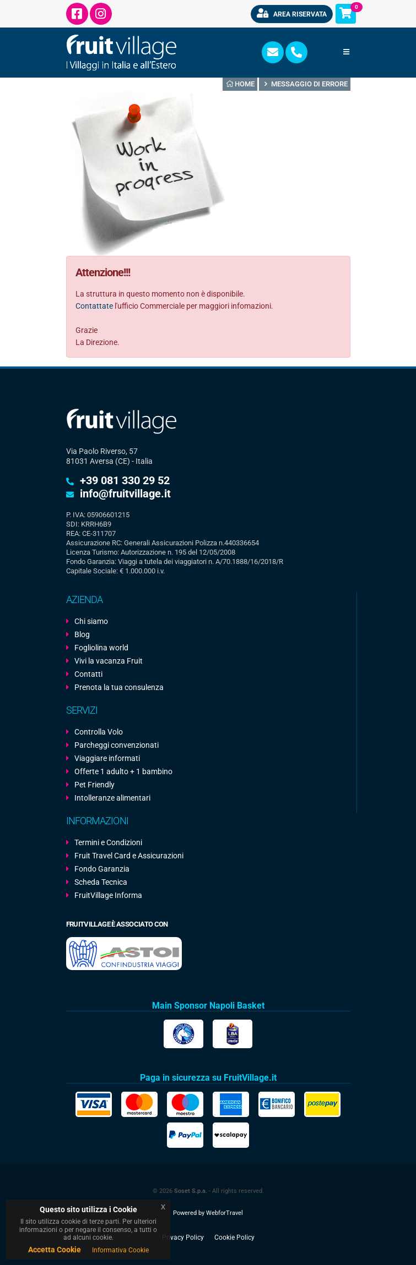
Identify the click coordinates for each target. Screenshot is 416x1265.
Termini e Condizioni (108, 842)
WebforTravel (224, 1213)
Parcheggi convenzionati (116, 745)
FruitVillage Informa (108, 895)
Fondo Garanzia (101, 868)
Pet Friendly (94, 784)
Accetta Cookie (54, 1249)
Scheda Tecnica (100, 882)
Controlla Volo (98, 731)
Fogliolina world (101, 647)
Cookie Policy (234, 1237)
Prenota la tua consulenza (119, 687)
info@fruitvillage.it (125, 493)
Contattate (94, 306)
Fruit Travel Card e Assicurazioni (128, 855)
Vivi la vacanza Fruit (108, 660)
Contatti (88, 674)
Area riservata (292, 13)
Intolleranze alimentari (112, 797)
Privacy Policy (183, 1237)
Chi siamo (91, 621)
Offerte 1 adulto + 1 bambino (123, 771)
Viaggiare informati (107, 758)
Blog (82, 634)
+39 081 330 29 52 (125, 480)
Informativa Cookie (120, 1250)
